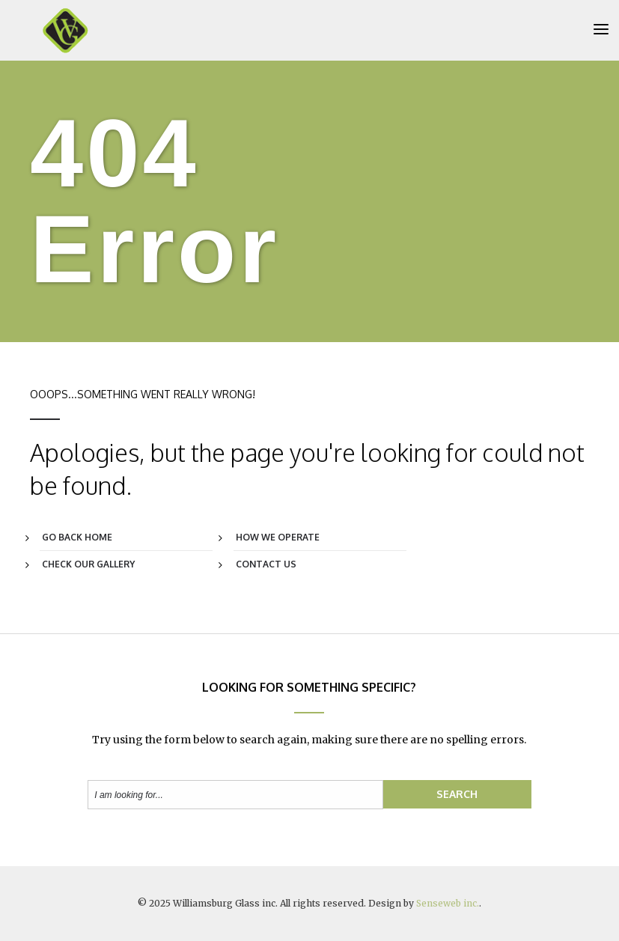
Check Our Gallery (88, 564)
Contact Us (266, 564)
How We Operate (278, 537)
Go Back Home (77, 537)
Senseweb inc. (447, 903)
